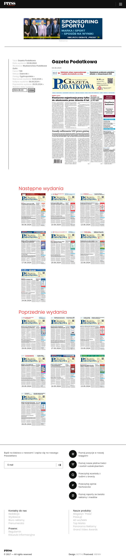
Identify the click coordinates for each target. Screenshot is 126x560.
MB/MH (97, 554)
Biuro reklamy (17, 520)
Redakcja (14, 513)
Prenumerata (16, 523)
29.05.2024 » (38, 84)
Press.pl (77, 517)
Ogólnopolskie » (27, 76)
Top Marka (79, 523)
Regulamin (15, 531)
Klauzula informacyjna (22, 534)
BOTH (79, 554)
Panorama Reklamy (84, 526)
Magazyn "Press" (82, 513)
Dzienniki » (24, 73)
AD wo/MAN (80, 520)
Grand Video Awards (85, 529)
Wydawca (14, 517)
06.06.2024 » (34, 81)
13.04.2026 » (37, 79)
